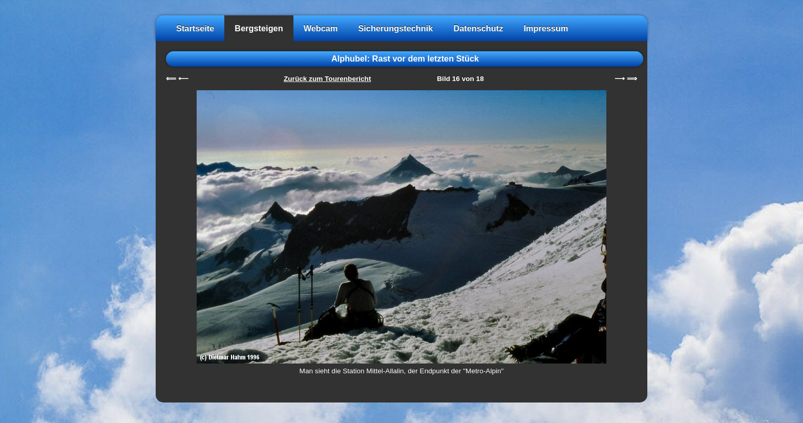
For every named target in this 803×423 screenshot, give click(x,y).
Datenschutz (478, 28)
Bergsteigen (259, 28)
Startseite (195, 28)
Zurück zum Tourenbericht (327, 79)
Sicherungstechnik (395, 28)
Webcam (321, 28)
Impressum (545, 28)
